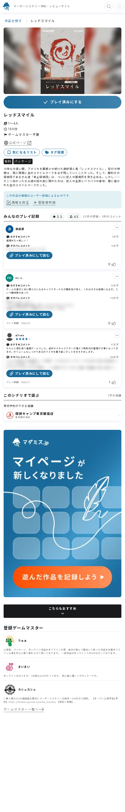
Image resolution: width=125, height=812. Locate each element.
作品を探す (13, 21)
